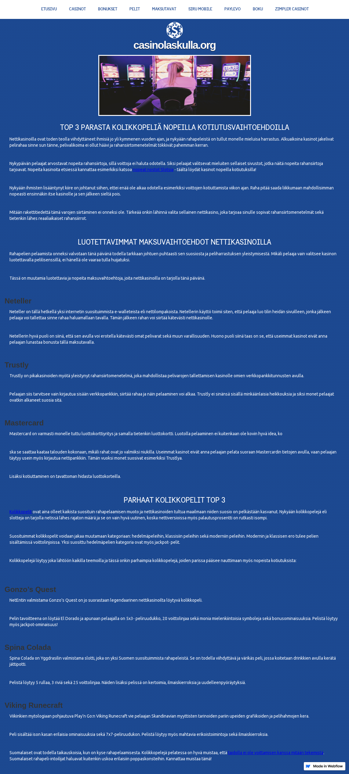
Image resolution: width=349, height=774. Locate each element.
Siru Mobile (200, 9)
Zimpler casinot (292, 9)
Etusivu (49, 9)
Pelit (134, 9)
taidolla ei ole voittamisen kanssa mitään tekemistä (275, 752)
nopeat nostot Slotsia (153, 169)
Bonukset (107, 9)
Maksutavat (164, 9)
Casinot (77, 9)
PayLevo (232, 9)
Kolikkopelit (20, 511)
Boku (258, 9)
